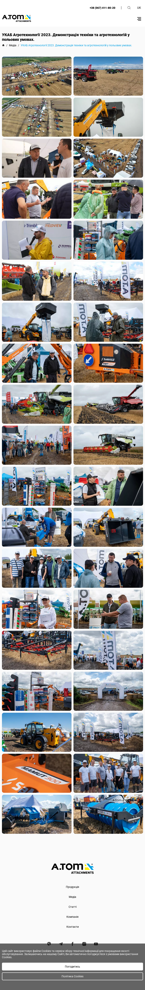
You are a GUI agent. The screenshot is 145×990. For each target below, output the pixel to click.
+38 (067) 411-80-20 (102, 7)
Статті (73, 906)
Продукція (72, 886)
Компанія (72, 916)
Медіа (72, 896)
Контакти (72, 926)
